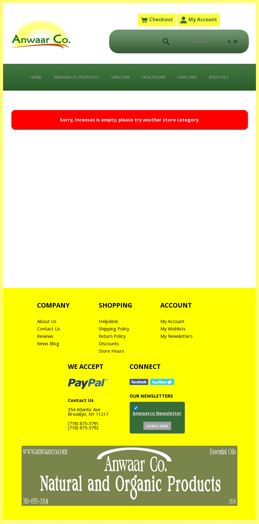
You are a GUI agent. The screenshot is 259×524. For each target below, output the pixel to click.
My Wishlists (174, 334)
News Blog (49, 349)
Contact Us (49, 334)
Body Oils (229, 79)
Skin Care (119, 79)
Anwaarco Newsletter (157, 419)
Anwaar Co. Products (69, 79)
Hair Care (194, 79)
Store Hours (113, 356)
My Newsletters (178, 341)
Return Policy (114, 341)
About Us (48, 326)
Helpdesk (109, 326)
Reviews (46, 341)
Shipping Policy (116, 334)
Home (24, 79)
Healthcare (156, 79)
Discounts (110, 349)
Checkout (156, 20)
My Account (198, 20)
